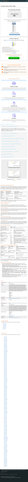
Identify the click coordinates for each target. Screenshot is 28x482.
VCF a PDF (5, 381)
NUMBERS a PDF (6, 438)
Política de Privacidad (6, 476)
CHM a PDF (5, 337)
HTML (13, 26)
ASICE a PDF (5, 466)
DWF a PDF (5, 348)
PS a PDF (5, 361)
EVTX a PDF (5, 388)
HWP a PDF (5, 446)
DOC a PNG (4, 327)
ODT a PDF (5, 367)
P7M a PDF (5, 383)
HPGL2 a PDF (5, 380)
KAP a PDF (5, 371)
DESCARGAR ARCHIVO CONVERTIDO (14, 34)
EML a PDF (5, 458)
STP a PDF (5, 414)
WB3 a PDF (5, 432)
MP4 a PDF (5, 404)
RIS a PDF (5, 422)
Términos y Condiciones (12, 476)
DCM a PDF (5, 364)
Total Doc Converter (8, 40)
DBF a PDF (5, 434)
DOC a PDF (5, 441)
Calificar (14, 180)
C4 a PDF (5, 336)
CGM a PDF (5, 412)
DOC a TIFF (4, 328)
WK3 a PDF (5, 369)
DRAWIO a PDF (6, 399)
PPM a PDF (5, 360)
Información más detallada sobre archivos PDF (14, 317)
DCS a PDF (5, 398)
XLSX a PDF (5, 343)
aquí (14, 121)
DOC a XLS (4, 323)
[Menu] (27, 1)
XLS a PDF (5, 342)
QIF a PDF (5, 418)
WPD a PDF (5, 447)
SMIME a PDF (5, 460)
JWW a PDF (5, 405)
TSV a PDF (5, 374)
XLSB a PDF (5, 429)
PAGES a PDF (6, 437)
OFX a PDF (5, 419)
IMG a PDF (5, 347)
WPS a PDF (5, 448)
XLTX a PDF (5, 372)
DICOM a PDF (6, 346)
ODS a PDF (5, 423)
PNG (13, 28)
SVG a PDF (5, 400)
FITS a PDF (5, 375)
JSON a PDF (5, 352)
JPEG (13, 27)
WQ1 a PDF (5, 365)
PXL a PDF (5, 431)
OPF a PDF (5, 465)
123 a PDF (5, 370)
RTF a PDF (5, 442)
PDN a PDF (5, 386)
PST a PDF (5, 338)
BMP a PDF (5, 356)
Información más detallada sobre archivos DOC (14, 298)
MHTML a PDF (6, 351)
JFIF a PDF (5, 385)
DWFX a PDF (5, 408)
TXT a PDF (5, 353)
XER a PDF (5, 389)
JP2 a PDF (5, 362)
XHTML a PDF (6, 350)
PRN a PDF (5, 417)
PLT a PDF (5, 410)
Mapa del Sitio (2, 476)
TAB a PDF (5, 428)
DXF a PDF (5, 366)
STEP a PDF (5, 413)
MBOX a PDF (5, 462)
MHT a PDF (5, 384)
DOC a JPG (4, 326)
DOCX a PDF (5, 379)
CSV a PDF (5, 376)
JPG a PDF (5, 355)
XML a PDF (5, 341)
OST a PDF (5, 457)
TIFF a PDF (5, 357)
